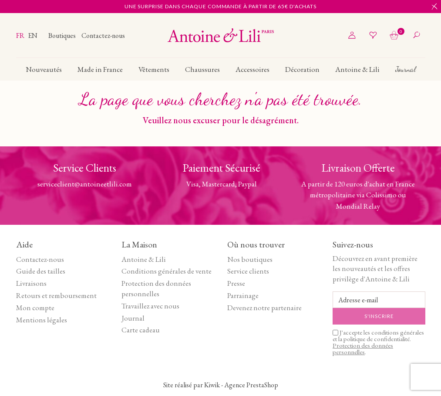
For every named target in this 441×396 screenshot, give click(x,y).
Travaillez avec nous (150, 306)
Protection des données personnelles (156, 288)
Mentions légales (41, 320)
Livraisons (31, 283)
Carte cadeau (140, 330)
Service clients (248, 271)
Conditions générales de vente (166, 271)
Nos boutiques (250, 259)
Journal (133, 318)
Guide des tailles (40, 271)
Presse (236, 283)
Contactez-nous (103, 35)
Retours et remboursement (56, 295)
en (32, 35)
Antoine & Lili (143, 259)
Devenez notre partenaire (264, 307)
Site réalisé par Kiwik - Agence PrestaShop (220, 384)
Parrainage (243, 295)
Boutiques (62, 35)
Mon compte (35, 307)
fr (21, 35)
